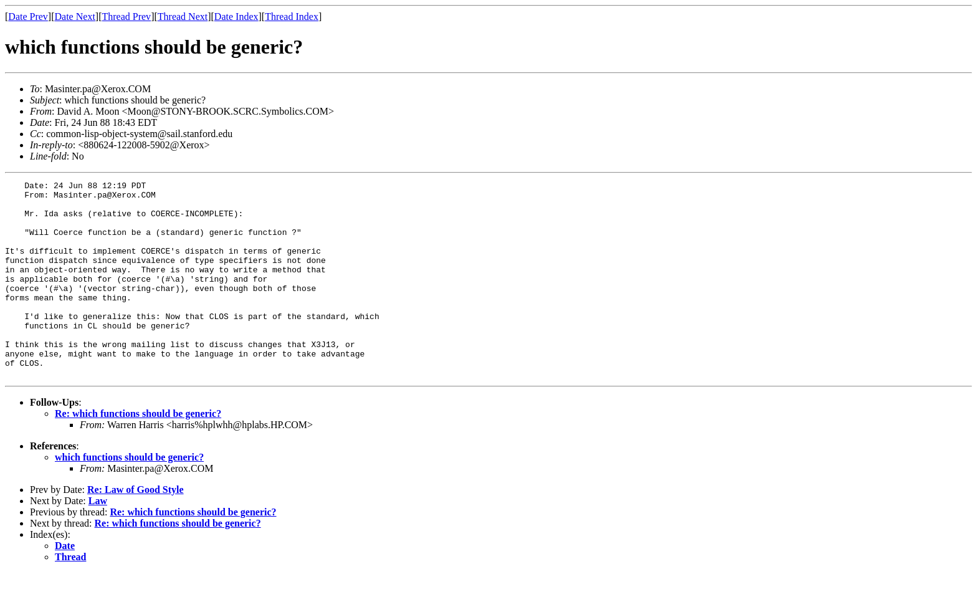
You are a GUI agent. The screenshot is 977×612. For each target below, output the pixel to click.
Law (97, 540)
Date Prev (28, 16)
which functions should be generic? (129, 496)
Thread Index (291, 16)
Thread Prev (126, 16)
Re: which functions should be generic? (138, 452)
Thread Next (182, 16)
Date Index (236, 16)
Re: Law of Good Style (135, 529)
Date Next (75, 16)
